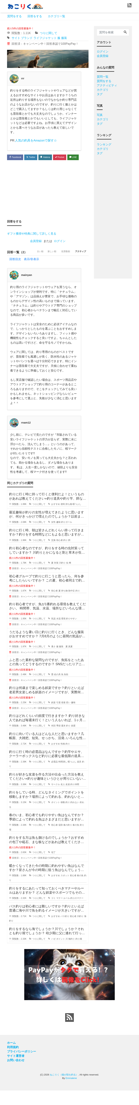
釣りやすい (71, 633)
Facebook (16, 157)
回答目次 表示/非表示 (24, 273)
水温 (58, 633)
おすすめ (55, 518)
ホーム (11, 1057)
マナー (59, 913)
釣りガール (66, 536)
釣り (65, 554)
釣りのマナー (76, 913)
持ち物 (69, 518)
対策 (56, 577)
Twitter (34, 157)
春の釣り (67, 839)
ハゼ (53, 953)
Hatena (50, 157)
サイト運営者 (15, 1070)
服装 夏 (63, 661)
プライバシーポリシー (21, 1066)
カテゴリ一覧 (56, 16)
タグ (100, 94)
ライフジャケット (45, 37)
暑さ (53, 661)
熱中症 (71, 605)
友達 (68, 799)
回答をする (35, 16)
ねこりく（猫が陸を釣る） (64, 1089)
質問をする (14, 16)
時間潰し (62, 776)
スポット (65, 890)
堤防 (60, 839)
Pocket (66, 157)
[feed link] (69, 1032)
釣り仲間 (74, 799)
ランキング (104, 144)
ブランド (27, 37)
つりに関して (48, 33)
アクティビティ (107, 85)
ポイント (55, 817)
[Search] (125, 32)
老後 (63, 717)
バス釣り (65, 930)
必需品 (54, 776)
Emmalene (71, 1092)
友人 (63, 799)
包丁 (53, 867)
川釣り (62, 577)
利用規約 (13, 1061)
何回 (53, 740)
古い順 (32, 266)
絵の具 (57, 689)
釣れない (74, 817)
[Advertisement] (48, 197)
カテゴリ (102, 89)
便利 (63, 518)
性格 (63, 758)
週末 (63, 740)
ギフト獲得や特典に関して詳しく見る (31, 241)
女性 (53, 536)
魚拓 (66, 689)
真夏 (70, 661)
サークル (55, 799)
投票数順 (62, 266)
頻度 (73, 740)
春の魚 (76, 839)
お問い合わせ (15, 1074)
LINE (13, 164)
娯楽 (53, 717)
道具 (79, 776)
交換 (53, 554)
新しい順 (46, 266)
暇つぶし (77, 518)
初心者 (59, 554)
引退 (58, 717)
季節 (58, 740)
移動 (63, 817)
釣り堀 (78, 953)
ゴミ (53, 913)
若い (68, 717)
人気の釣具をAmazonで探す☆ (35, 140)
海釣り (71, 953)
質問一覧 (102, 76)
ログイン (60, 248)
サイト (16, 37)
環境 (63, 633)
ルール (66, 913)
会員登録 (36, 248)
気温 (53, 633)
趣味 (58, 536)
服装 (64, 37)
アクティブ (79, 266)
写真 (100, 114)
